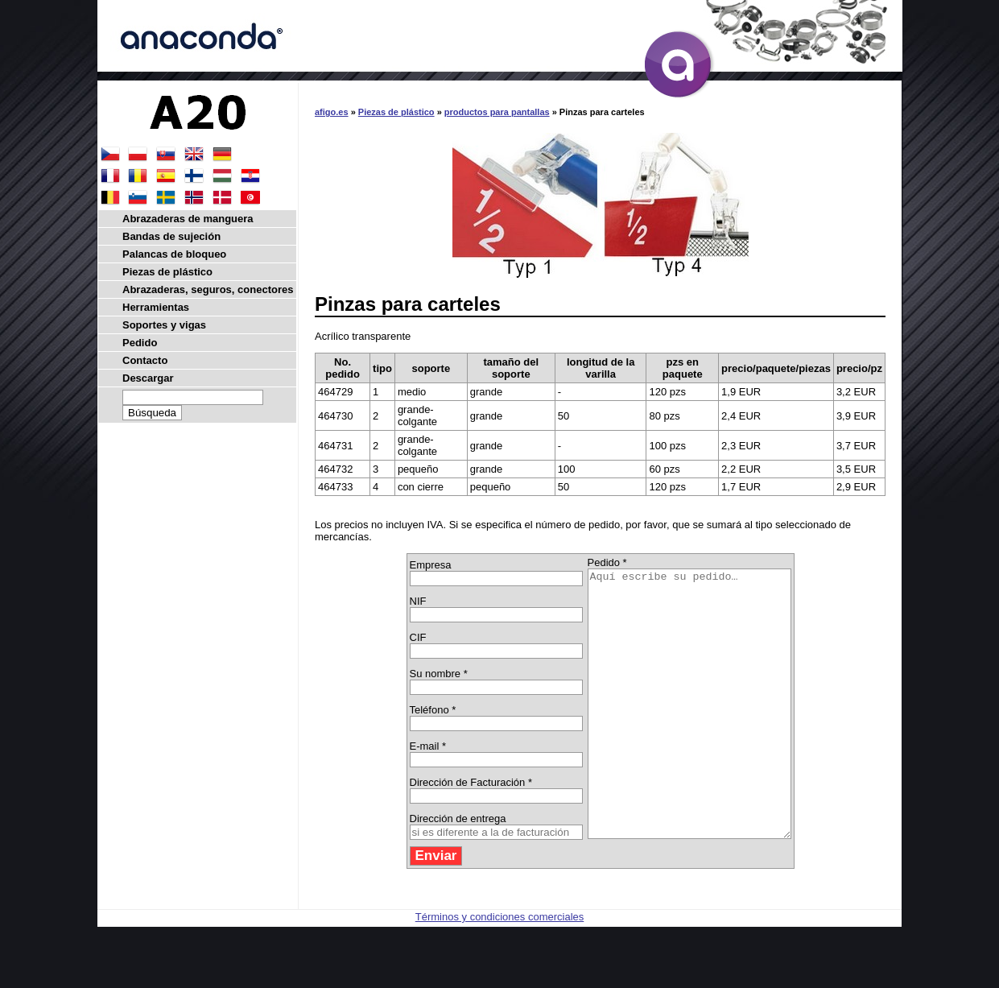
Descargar (148, 378)
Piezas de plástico (396, 112)
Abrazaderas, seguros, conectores (207, 289)
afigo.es (332, 112)
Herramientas (155, 307)
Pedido (139, 343)
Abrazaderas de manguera (188, 219)
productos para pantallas (497, 112)
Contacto (144, 360)
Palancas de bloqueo (174, 254)
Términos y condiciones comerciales (499, 970)
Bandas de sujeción (171, 236)
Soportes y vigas (164, 325)
